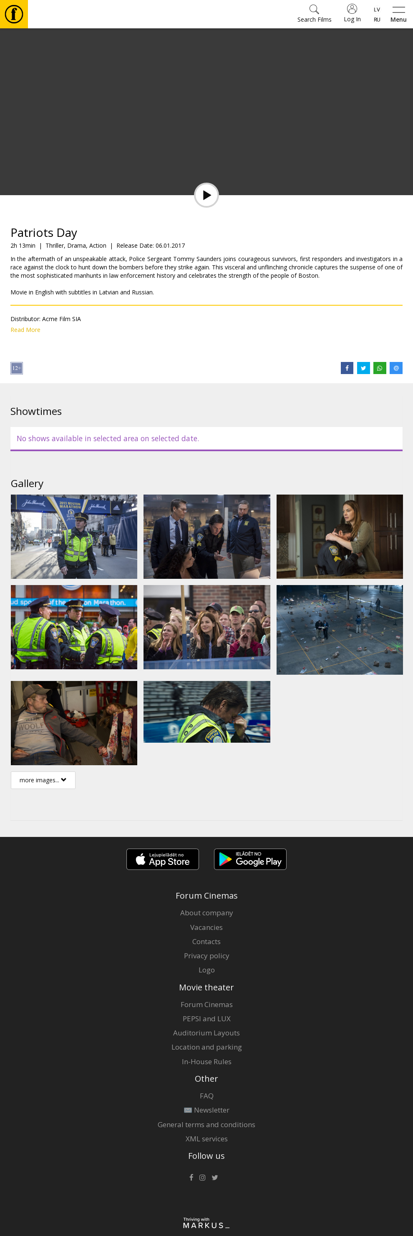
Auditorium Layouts (206, 1033)
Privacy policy (206, 955)
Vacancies (206, 927)
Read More (25, 330)
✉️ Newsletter (206, 1110)
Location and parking (206, 1047)
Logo (207, 970)
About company (206, 912)
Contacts (206, 941)
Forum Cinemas (207, 1004)
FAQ (207, 1095)
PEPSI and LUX (207, 1018)
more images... (43, 780)
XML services (207, 1138)
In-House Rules (207, 1061)
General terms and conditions (206, 1124)
